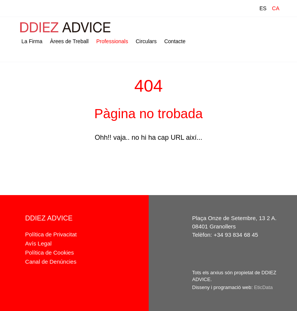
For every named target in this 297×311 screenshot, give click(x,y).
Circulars (146, 41)
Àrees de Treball (69, 41)
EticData (263, 287)
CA (275, 8)
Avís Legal (38, 243)
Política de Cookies (49, 252)
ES (263, 8)
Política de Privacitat (51, 234)
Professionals (112, 41)
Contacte (174, 41)
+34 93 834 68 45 (236, 234)
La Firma (32, 41)
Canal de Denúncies (50, 261)
